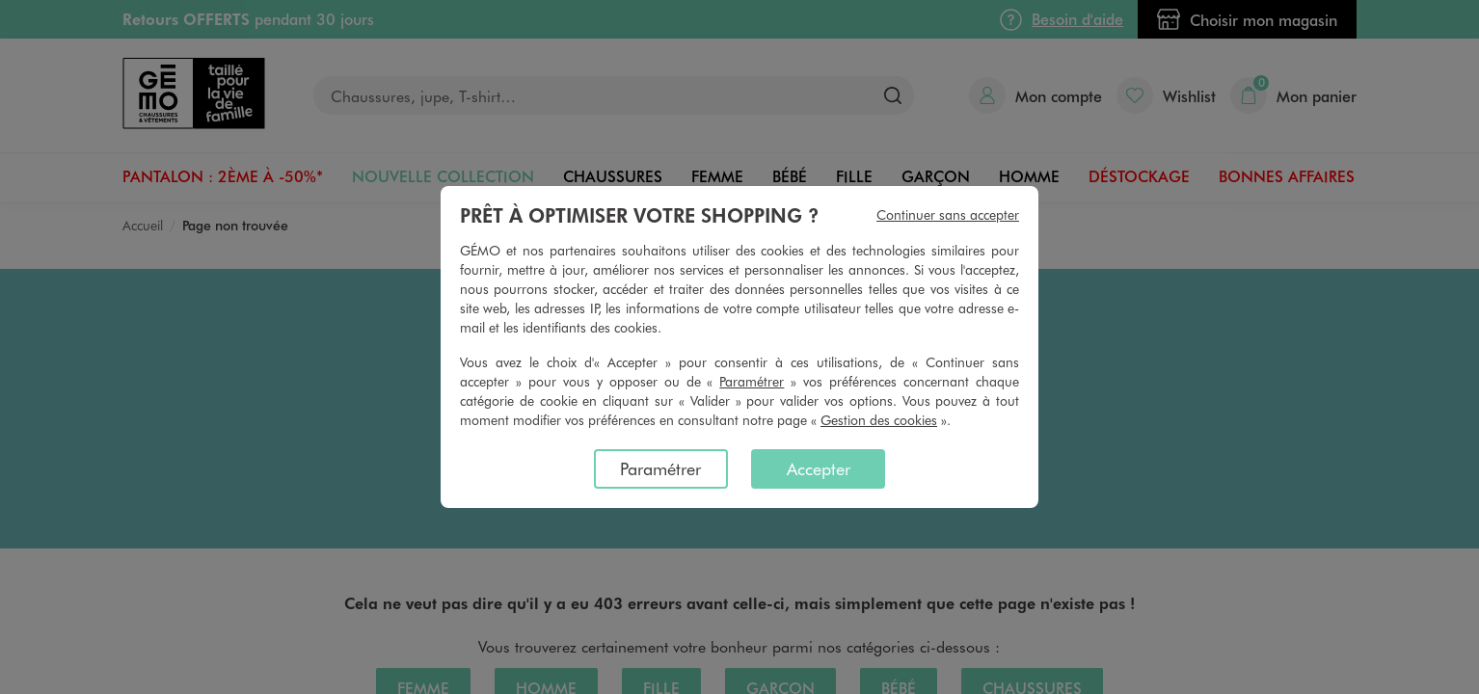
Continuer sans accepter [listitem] (947, 214)
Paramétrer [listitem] (660, 468)
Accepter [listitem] (818, 468)
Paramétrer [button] (751, 381)
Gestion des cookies (878, 420)
